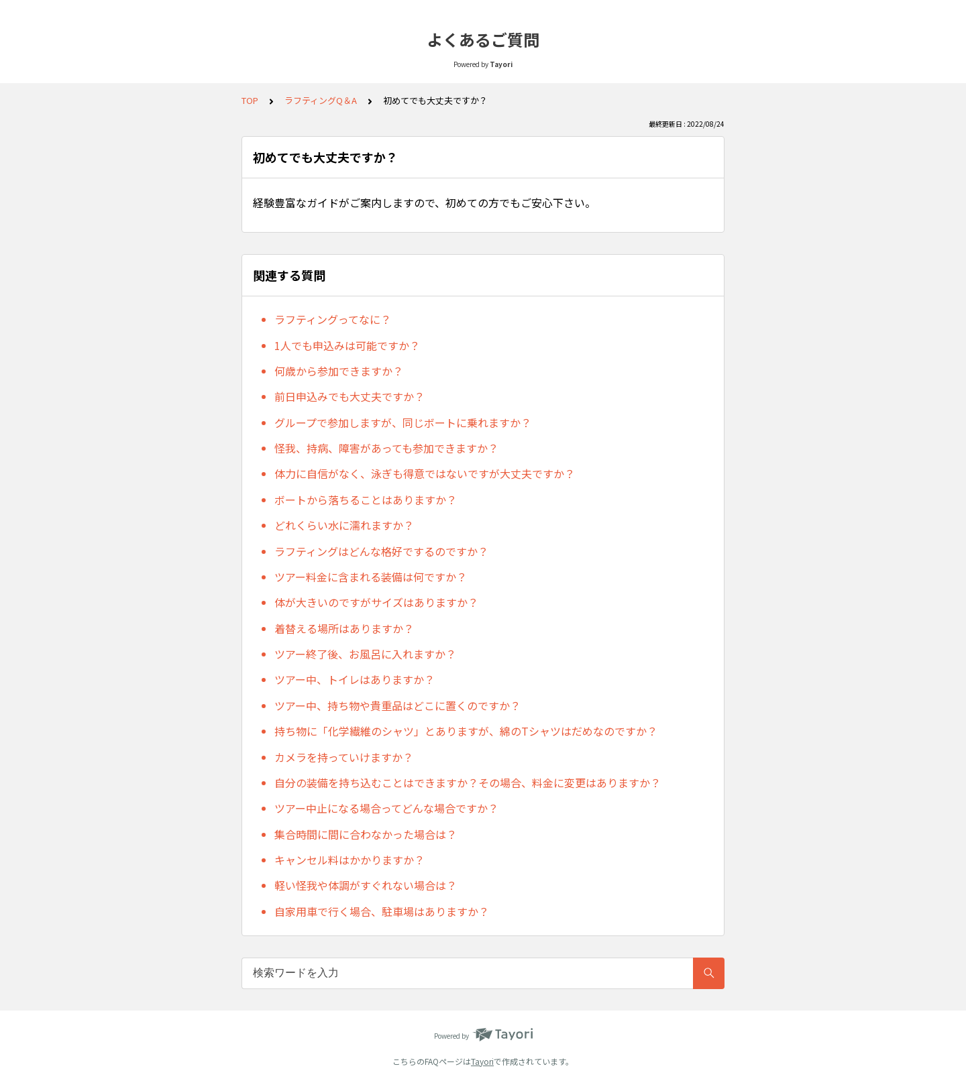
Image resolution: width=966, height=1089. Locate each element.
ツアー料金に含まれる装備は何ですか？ (370, 577)
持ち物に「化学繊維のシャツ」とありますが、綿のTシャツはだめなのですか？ (465, 731)
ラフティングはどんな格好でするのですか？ (381, 551)
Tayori (482, 1061)
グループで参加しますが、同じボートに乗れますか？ (402, 422)
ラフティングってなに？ (332, 319)
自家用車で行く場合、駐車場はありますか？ (381, 911)
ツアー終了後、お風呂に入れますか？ (365, 654)
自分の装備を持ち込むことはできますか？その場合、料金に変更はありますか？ (467, 783)
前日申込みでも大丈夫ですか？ (349, 396)
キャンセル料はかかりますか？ (349, 860)
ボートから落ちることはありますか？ (365, 500)
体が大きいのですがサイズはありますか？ (376, 602)
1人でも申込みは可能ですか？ (347, 345)
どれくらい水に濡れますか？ (344, 525)
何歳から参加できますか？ (338, 371)
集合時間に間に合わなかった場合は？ (365, 834)
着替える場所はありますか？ (344, 628)
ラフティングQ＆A (320, 100)
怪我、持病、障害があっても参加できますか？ (386, 448)
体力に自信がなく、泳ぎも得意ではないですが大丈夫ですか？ (424, 473)
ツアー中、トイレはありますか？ (354, 679)
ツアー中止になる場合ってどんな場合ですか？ (386, 808)
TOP (249, 100)
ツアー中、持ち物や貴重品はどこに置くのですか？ (397, 705)
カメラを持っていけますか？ (343, 757)
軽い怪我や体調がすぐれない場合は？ (365, 885)
